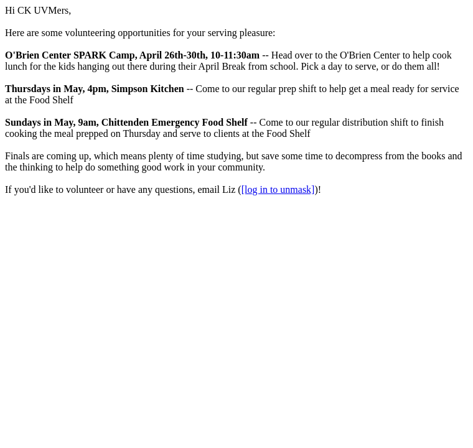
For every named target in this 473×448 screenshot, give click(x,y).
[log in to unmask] (278, 189)
